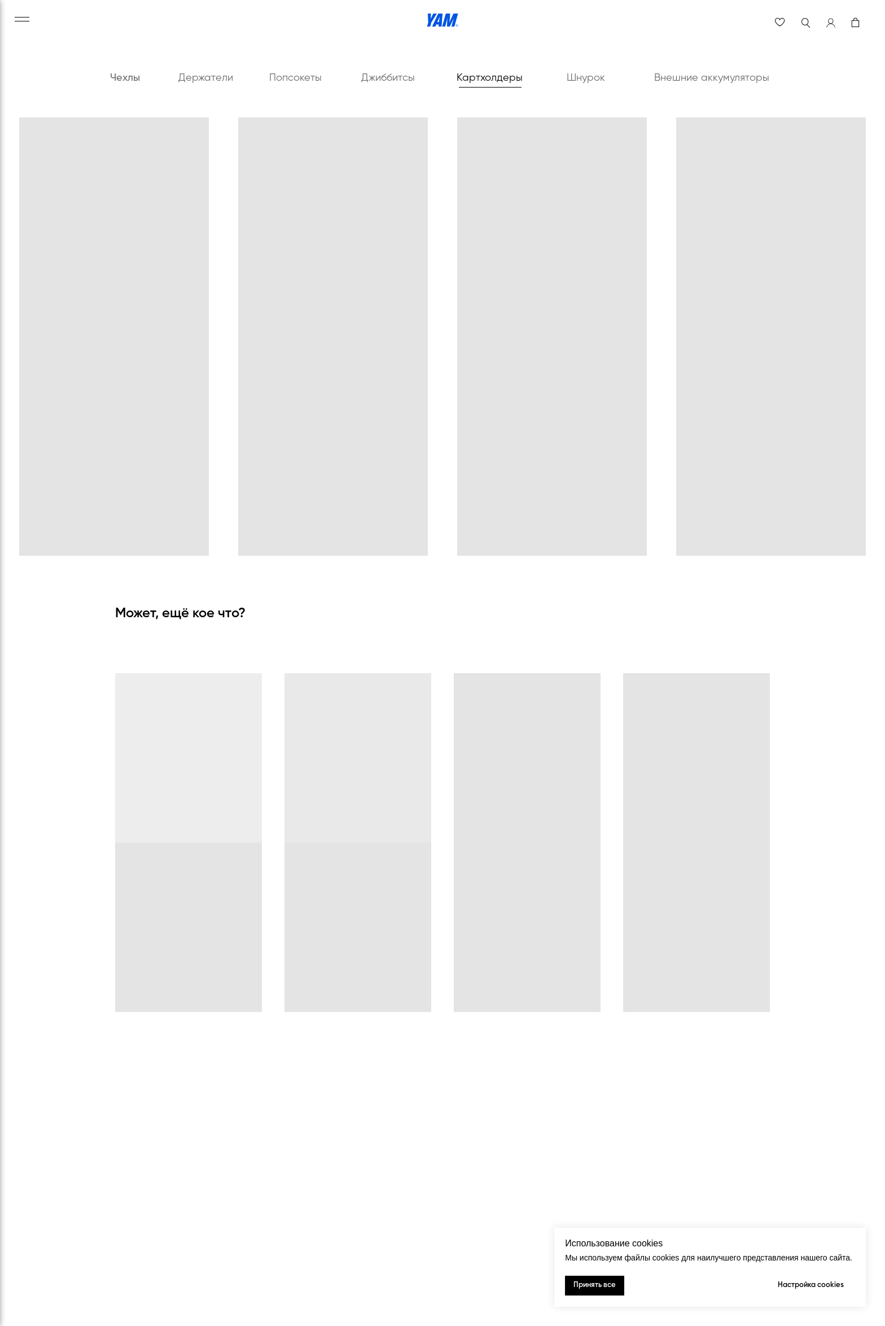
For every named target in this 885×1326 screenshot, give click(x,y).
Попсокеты (295, 78)
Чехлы (125, 78)
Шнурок (586, 78)
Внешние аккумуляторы (711, 78)
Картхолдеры (490, 78)
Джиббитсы (388, 78)
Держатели (205, 78)
